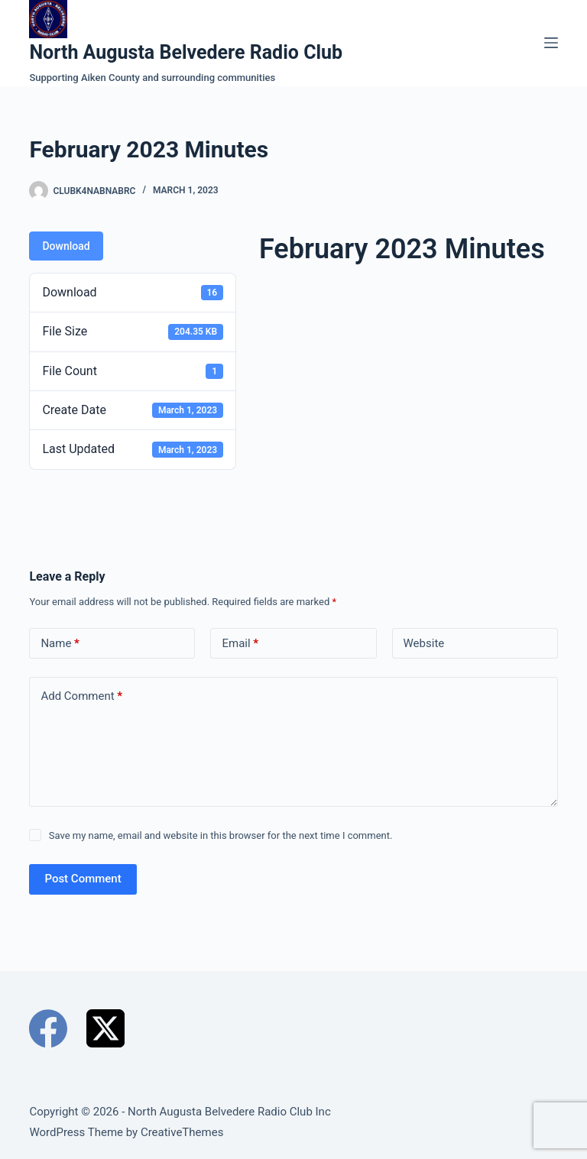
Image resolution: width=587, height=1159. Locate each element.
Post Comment (82, 878)
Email (240, 643)
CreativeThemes (182, 1132)
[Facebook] (48, 1028)
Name (60, 643)
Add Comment (81, 696)
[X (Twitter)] (105, 1028)
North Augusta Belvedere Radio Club (185, 52)
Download (65, 246)
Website (424, 643)
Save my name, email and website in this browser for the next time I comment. (221, 835)
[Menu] (551, 43)
